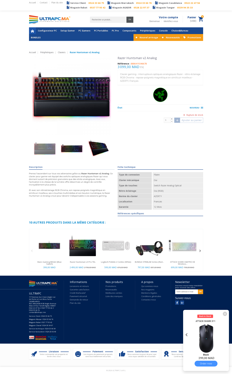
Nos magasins (147, 289)
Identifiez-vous (171, 21)
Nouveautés (173, 37)
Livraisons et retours (79, 286)
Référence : (124, 63)
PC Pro (115, 30)
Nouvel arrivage (149, 37)
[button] (225, 313)
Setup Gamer (67, 30)
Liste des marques (114, 296)
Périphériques (147, 30)
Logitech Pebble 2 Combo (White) (116, 262)
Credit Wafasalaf (78, 293)
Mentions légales (149, 293)
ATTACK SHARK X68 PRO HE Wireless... (182, 263)
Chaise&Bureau (179, 30)
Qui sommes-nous (149, 286)
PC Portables (101, 30)
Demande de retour (79, 299)
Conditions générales (151, 296)
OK (129, 19)
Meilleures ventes (114, 293)
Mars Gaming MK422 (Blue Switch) (49, 263)
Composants (129, 30)
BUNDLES (36, 37)
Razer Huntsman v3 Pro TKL (82, 262)
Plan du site (75, 303)
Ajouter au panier (188, 120)
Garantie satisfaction (79, 289)
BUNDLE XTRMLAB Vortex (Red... (149, 262)
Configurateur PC (47, 30)
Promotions (194, 37)
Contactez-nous (148, 299)
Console (163, 30)
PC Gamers (84, 30)
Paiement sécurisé (78, 296)
